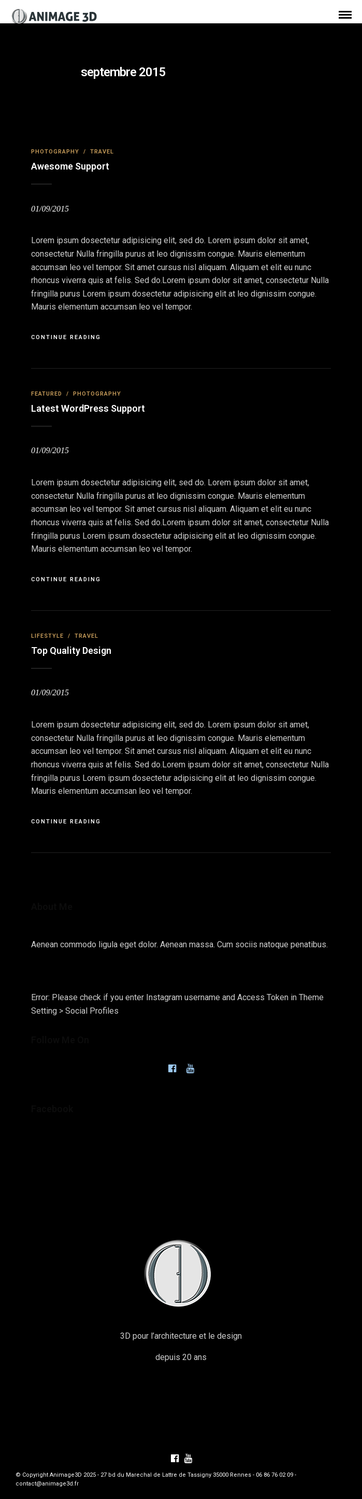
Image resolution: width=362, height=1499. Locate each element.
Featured (46, 393)
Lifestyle (47, 636)
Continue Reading (66, 337)
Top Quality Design (71, 650)
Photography (55, 151)
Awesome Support (70, 166)
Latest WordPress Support (88, 408)
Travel (102, 151)
